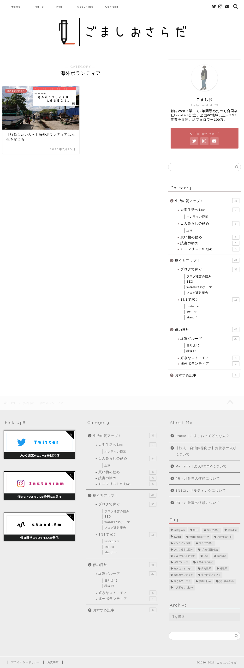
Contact (112, 6)
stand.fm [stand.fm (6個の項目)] (232, 530)
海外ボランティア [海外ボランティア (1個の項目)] (183, 575)
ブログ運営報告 (197, 292)
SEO (189, 281)
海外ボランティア (209, 363)
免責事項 (53, 662)
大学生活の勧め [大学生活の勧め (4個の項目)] (204, 562)
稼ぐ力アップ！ (207, 260)
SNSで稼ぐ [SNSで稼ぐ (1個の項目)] (213, 530)
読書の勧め (209, 243)
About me (85, 6)
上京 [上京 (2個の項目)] (206, 556)
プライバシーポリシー (25, 662)
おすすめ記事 (207, 375)
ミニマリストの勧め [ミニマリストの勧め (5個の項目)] (184, 556)
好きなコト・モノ (209, 358)
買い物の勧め (209, 237)
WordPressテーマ (199, 287)
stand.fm (192, 317)
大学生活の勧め (209, 210)
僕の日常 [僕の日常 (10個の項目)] (221, 556)
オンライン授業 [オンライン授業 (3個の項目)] (182, 543)
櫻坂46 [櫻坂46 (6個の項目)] (223, 568)
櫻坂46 (191, 351)
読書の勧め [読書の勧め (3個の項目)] (205, 581)
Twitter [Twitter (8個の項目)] (177, 537)
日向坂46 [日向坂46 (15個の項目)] (206, 568)
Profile (38, 6)
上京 (189, 230)
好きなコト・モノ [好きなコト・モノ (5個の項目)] (183, 568)
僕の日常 (207, 329)
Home (15, 6)
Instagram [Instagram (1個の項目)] (179, 530)
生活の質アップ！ (207, 200)
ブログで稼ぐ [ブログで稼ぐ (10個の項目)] (206, 543)
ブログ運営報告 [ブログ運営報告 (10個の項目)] (209, 549)
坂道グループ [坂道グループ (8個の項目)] (181, 562)
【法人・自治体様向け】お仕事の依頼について (206, 451)
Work (60, 6)
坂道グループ (209, 338)
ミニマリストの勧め (209, 249)
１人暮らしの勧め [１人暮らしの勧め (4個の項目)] (183, 587)
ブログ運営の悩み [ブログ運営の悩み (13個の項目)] (183, 549)
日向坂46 (192, 345)
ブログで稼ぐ (209, 269)
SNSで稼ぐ (209, 299)
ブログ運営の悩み (198, 276)
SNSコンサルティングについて (200, 490)
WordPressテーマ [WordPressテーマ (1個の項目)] (199, 537)
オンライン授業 (197, 216)
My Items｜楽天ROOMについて (201, 466)
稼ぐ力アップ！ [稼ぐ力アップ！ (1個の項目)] (182, 581)
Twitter (191, 312)
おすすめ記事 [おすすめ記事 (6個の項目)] (224, 537)
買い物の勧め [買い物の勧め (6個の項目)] (226, 581)
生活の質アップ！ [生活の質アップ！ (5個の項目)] (210, 575)
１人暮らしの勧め (209, 223)
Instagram (193, 306)
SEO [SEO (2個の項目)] (195, 530)
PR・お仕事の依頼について (197, 478)
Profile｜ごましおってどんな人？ (202, 436)
